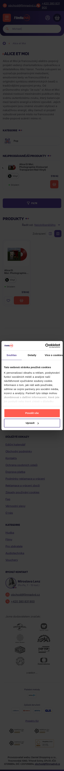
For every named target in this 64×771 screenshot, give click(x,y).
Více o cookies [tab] (54, 355)
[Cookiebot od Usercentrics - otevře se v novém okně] (45, 346)
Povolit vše (32, 413)
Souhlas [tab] (11, 355)
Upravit (32, 422)
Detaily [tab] (32, 355)
